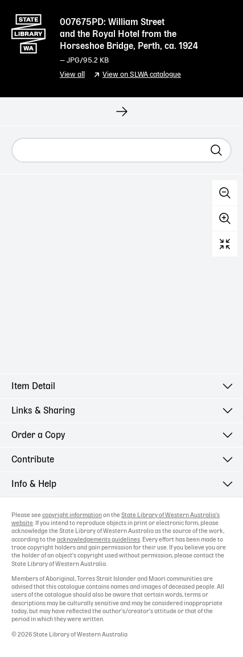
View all (72, 75)
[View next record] (121, 111)
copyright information (72, 515)
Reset (224, 244)
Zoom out (224, 192)
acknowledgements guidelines (98, 540)
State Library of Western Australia (28, 31)
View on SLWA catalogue (141, 75)
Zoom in (224, 218)
